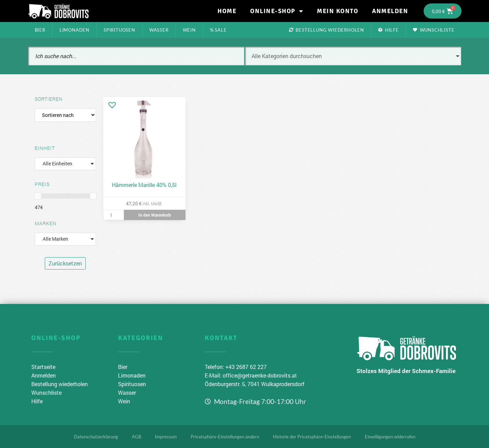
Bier (40, 30)
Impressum (166, 436)
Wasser (159, 30)
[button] (110, 103)
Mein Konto (337, 11)
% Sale (218, 30)
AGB (136, 436)
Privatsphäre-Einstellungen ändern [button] (225, 436)
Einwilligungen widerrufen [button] (390, 436)
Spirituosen (119, 30)
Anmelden (390, 11)
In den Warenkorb (154, 215)
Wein (189, 30)
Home (226, 11)
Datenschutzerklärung (96, 436)
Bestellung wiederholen (326, 30)
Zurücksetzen (65, 263)
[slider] (37, 196)
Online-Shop (276, 11)
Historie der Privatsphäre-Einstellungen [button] (312, 436)
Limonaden (74, 30)
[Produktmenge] (113, 215)
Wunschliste (434, 30)
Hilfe (388, 30)
